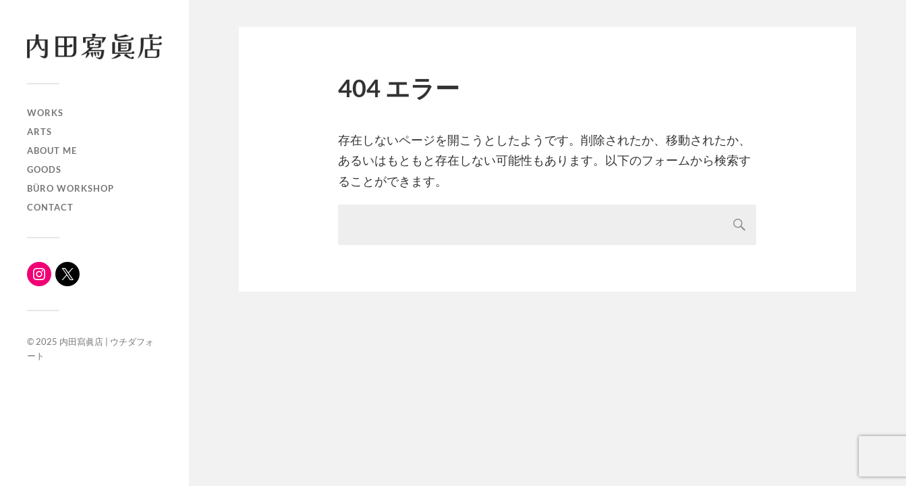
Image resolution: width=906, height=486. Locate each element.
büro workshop (70, 188)
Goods (44, 169)
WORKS (45, 112)
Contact (50, 207)
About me (52, 150)
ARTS (39, 131)
